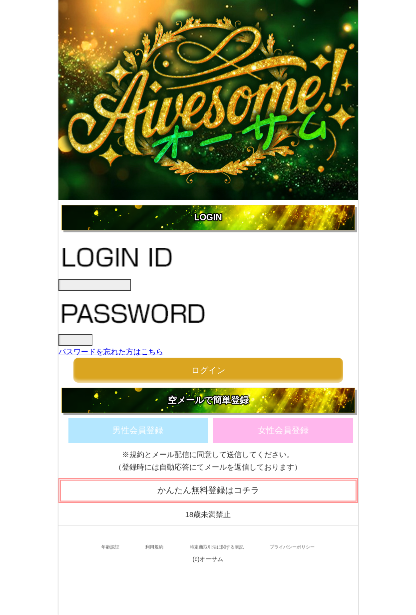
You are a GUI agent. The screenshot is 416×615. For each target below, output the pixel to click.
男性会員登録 (137, 430)
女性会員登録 (283, 430)
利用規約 (154, 547)
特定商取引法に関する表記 (217, 547)
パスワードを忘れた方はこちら (110, 351)
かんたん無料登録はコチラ (208, 490)
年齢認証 (110, 547)
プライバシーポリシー (292, 547)
